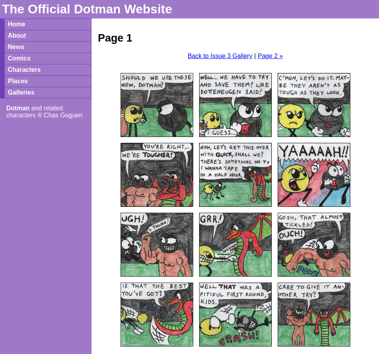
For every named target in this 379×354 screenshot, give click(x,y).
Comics (19, 58)
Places (18, 81)
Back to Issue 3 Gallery (220, 56)
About (17, 35)
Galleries (21, 92)
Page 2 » (270, 56)
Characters (24, 69)
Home (16, 24)
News (16, 47)
